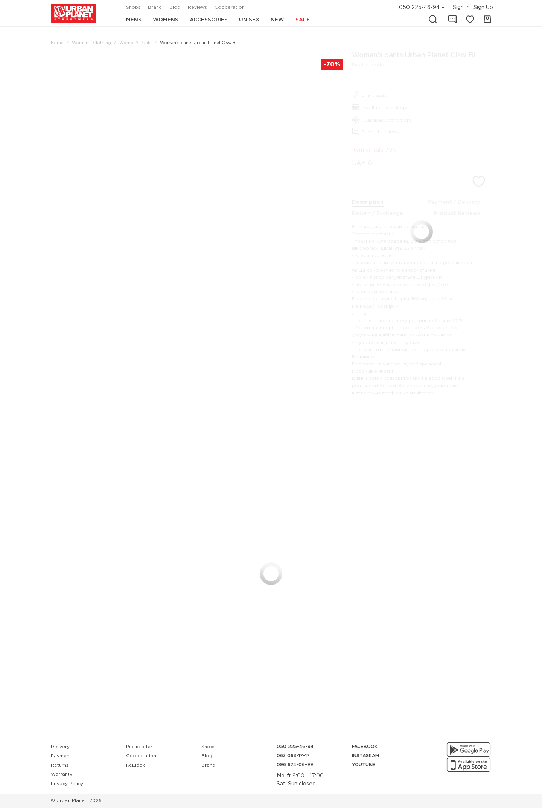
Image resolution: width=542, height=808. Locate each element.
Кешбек (135, 765)
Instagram (365, 756)
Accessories (209, 20)
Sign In (461, 7)
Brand (155, 7)
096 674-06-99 (295, 765)
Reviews (197, 7)
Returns (60, 765)
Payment (61, 756)
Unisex (249, 20)
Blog (174, 7)
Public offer (139, 747)
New (277, 20)
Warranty (61, 774)
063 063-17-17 (293, 756)
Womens (165, 20)
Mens (134, 20)
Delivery (60, 747)
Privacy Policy (67, 784)
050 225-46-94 (419, 7)
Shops (133, 7)
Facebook (365, 747)
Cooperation (230, 7)
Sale (302, 20)
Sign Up (483, 7)
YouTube (363, 765)
